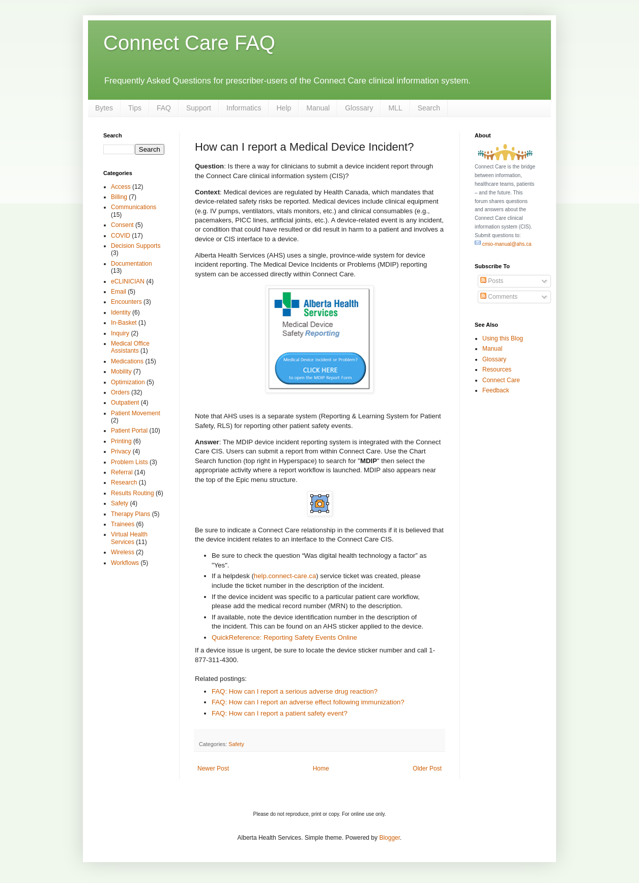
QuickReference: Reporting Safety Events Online (284, 637)
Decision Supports (135, 245)
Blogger (389, 837)
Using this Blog (502, 338)
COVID (120, 235)
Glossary (359, 108)
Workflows (125, 562)
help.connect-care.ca (285, 576)
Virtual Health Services (129, 538)
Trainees (122, 524)
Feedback (495, 390)
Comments (498, 296)
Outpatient (125, 402)
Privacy (121, 451)
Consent (122, 225)
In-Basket (124, 322)
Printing (121, 441)
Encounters (126, 301)
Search (429, 108)
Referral (122, 472)
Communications (133, 207)
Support (198, 108)
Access (121, 186)
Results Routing (132, 493)
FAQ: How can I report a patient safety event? (279, 713)
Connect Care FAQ (189, 43)
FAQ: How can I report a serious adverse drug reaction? (294, 691)
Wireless (122, 552)
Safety (236, 744)
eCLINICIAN (127, 281)
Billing (119, 197)
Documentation (131, 263)
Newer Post (213, 768)
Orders (120, 392)
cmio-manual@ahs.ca (503, 244)
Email (118, 291)
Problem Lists (129, 462)
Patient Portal (129, 430)
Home (321, 768)
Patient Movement (135, 413)
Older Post (427, 768)
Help (283, 108)
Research (124, 482)
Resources (496, 369)
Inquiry (120, 333)
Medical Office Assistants (130, 347)
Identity (121, 312)
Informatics (243, 108)
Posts (491, 280)
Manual (318, 108)
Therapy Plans (130, 514)
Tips (134, 108)
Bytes (104, 108)
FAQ (164, 108)
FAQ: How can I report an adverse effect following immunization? (308, 702)
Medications (127, 361)
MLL (395, 108)
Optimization (128, 382)
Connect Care (501, 380)
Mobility (121, 371)
